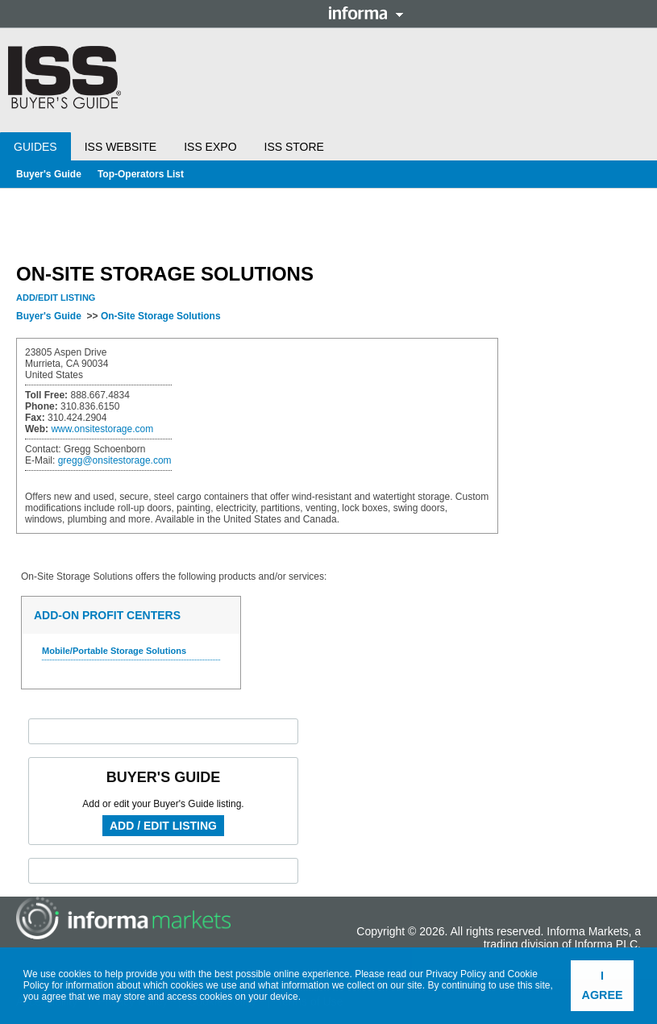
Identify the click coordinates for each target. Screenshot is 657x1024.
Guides (35, 146)
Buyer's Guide (48, 174)
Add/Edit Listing (55, 297)
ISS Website (120, 146)
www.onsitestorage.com (102, 429)
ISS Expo (210, 146)
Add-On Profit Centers (107, 615)
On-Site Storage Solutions (161, 316)
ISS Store (294, 146)
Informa (366, 12)
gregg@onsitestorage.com (115, 460)
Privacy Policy (456, 974)
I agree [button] (602, 985)
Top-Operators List (141, 174)
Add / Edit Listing (163, 825)
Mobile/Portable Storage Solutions (114, 651)
